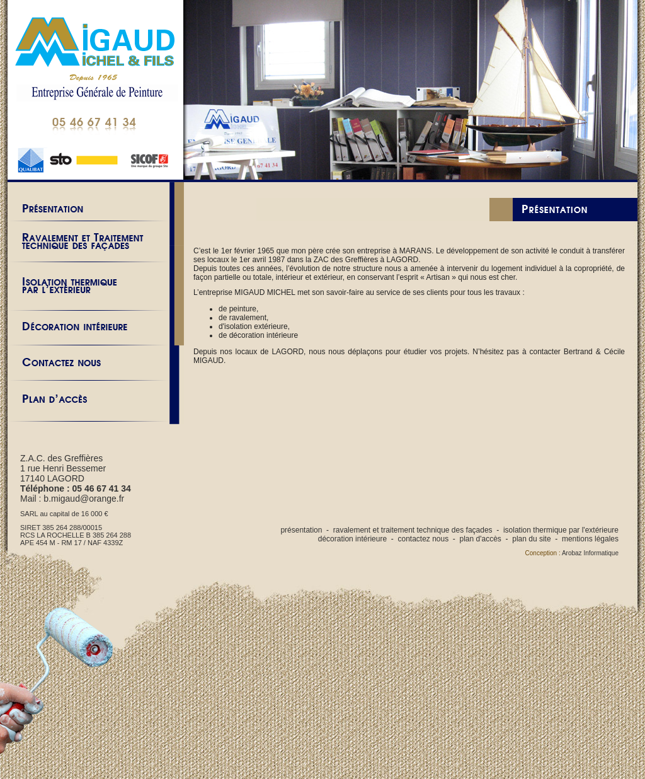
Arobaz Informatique (590, 553)
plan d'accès (480, 538)
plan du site (531, 538)
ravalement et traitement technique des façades (413, 530)
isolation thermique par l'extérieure (561, 530)
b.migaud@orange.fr (83, 498)
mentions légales (590, 538)
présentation (301, 530)
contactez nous (422, 538)
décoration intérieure (352, 538)
